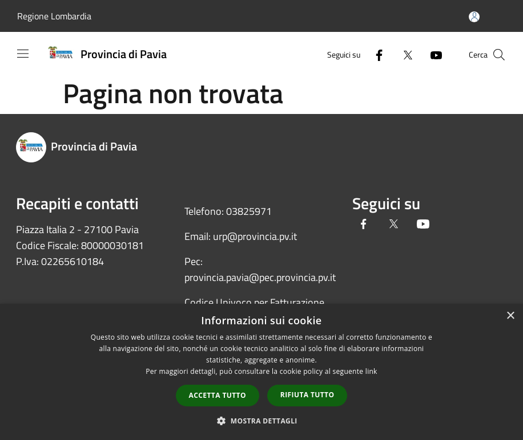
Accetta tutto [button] (217, 395)
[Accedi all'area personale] (474, 16)
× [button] (510, 316)
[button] (261, 420)
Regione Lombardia (54, 16)
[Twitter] (403, 54)
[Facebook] (374, 54)
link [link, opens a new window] (371, 371)
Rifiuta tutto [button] (307, 395)
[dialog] (261, 372)
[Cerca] (499, 55)
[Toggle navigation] (23, 53)
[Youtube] (431, 54)
